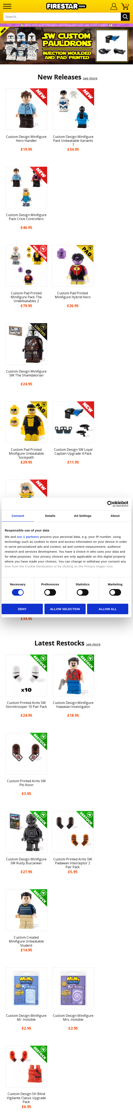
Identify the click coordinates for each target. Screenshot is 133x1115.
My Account (67, 888)
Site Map (66, 956)
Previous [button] (4, 790)
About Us (66, 896)
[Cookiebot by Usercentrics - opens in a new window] (110, 504)
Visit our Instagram (67, 1028)
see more (90, 78)
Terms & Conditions (66, 926)
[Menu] (7, 6)
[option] (66, 45)
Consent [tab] (18, 515)
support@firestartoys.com (66, 985)
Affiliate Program (66, 1005)
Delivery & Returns (66, 918)
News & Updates (66, 903)
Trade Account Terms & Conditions (66, 998)
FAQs (66, 978)
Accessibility (66, 941)
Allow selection (65, 609)
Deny (22, 609)
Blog (66, 911)
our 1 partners (28, 536)
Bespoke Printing (66, 991)
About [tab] (115, 515)
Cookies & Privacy (66, 933)
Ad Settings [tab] (82, 515)
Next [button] (128, 790)
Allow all (108, 609)
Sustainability (66, 948)
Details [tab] (50, 515)
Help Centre (66, 971)
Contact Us (66, 964)
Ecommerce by (66, 1110)
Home (66, 880)
